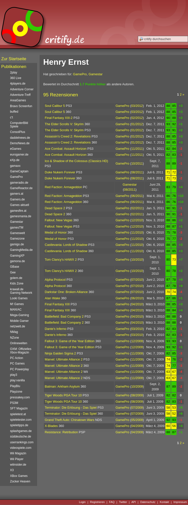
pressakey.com (20, 397)
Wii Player (16, 459)
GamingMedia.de (21, 250)
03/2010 (137, 329)
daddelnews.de (20, 137)
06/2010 (137, 298)
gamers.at (16, 193)
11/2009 (137, 353)
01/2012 (137, 124)
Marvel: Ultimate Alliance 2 (64, 359)
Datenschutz (147, 502)
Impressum (180, 502)
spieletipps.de (19, 425)
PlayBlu (15, 386)
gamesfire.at (18, 210)
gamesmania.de (20, 216)
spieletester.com (21, 419)
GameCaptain (19, 171)
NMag (14, 332)
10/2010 (137, 259)
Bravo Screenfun (21, 106)
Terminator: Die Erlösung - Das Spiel (71, 407)
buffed (14, 111)
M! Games (17, 304)
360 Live (15, 78)
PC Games (17, 363)
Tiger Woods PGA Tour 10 (63, 395)
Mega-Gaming (19, 315)
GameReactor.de (21, 188)
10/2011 (137, 163)
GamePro (80, 74)
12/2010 (137, 220)
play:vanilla (17, 380)
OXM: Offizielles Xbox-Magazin (20, 350)
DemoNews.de (20, 143)
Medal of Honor (56, 232)
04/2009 (137, 426)
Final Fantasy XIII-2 (59, 118)
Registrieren (97, 502)
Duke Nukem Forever (60, 172)
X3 (12, 470)
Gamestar (95, 74)
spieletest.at (18, 414)
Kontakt (164, 502)
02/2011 (137, 208)
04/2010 (137, 304)
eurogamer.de (19, 154)
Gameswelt (17, 233)
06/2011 (137, 196)
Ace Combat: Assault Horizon (65, 149)
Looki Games (19, 298)
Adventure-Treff (20, 95)
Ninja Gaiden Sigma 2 (60, 353)
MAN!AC (16, 309)
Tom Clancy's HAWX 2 (61, 259)
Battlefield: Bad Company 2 (64, 316)
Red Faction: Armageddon (63, 187)
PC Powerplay (19, 369)
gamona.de (17, 261)
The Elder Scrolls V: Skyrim (64, 124)
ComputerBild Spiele (19, 124)
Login (82, 502)
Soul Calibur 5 (55, 106)
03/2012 (137, 106)
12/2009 (137, 341)
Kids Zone (16, 283)
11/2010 (137, 232)
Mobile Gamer (19, 321)
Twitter (123, 502)
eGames (15, 149)
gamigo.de (17, 244)
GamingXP (17, 255)
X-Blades (51, 426)
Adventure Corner (22, 89)
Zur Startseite (13, 58)
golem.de (16, 278)
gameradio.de (19, 182)
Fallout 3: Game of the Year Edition (70, 341)
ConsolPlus (17, 132)
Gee (13, 272)
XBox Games (19, 476)
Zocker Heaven (20, 481)
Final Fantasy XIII (57, 304)
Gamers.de (17, 199)
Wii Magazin (18, 453)
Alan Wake (52, 298)
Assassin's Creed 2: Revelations (68, 136)
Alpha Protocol (55, 279)
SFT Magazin (19, 408)
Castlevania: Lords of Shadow (66, 245)
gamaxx (15, 166)
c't (11, 117)
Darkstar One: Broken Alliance (66, 292)
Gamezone (17, 238)
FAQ (112, 502)
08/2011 (137, 172)
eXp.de (15, 160)
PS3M (14, 403)
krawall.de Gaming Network (21, 291)
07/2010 (137, 279)
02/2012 (137, 118)
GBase (14, 266)
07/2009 (137, 407)
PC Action (16, 358)
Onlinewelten (18, 343)
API (133, 502)
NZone (14, 337)
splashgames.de (21, 431)
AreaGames (18, 100)
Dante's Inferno (55, 329)
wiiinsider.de (18, 464)
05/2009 (137, 420)
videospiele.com (20, 448)
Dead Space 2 (55, 208)
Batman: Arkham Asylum (62, 386)
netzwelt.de (17, 326)
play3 (13, 375)
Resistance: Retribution (61, 432)
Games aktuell (19, 205)
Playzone (16, 391)
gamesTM (16, 227)
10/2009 (137, 386)
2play (13, 72)
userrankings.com (22, 442)
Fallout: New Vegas (58, 220)
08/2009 (137, 395)
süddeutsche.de (20, 436)
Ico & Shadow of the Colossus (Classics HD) (76, 161)
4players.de (17, 83)
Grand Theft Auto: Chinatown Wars (70, 420)
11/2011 (137, 149)
